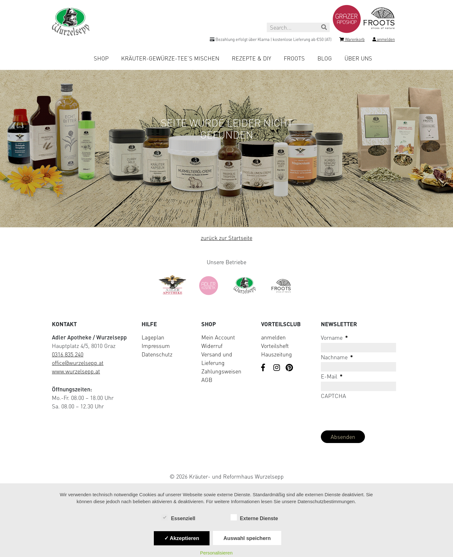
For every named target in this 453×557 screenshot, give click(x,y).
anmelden (273, 337)
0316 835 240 (67, 354)
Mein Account (218, 337)
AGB (206, 379)
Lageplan (153, 337)
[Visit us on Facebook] (265, 368)
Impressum (156, 345)
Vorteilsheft (275, 345)
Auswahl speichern (247, 538)
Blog (324, 58)
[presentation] (369, 413)
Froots (294, 58)
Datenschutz (157, 354)
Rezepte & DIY (251, 58)
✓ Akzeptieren (181, 538)
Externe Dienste (254, 518)
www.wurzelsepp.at (76, 371)
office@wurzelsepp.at (77, 362)
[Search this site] (298, 27)
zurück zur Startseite (226, 237)
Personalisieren (216, 552)
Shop (101, 58)
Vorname (334, 337)
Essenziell (178, 518)
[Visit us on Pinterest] (289, 368)
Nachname (337, 357)
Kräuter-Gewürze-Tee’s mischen (170, 58)
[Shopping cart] (352, 40)
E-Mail (332, 376)
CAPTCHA (333, 395)
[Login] (383, 40)
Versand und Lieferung (216, 358)
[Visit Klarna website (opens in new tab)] (226, 462)
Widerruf (211, 345)
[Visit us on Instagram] (277, 368)
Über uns (358, 58)
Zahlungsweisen (221, 371)
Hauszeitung (276, 354)
